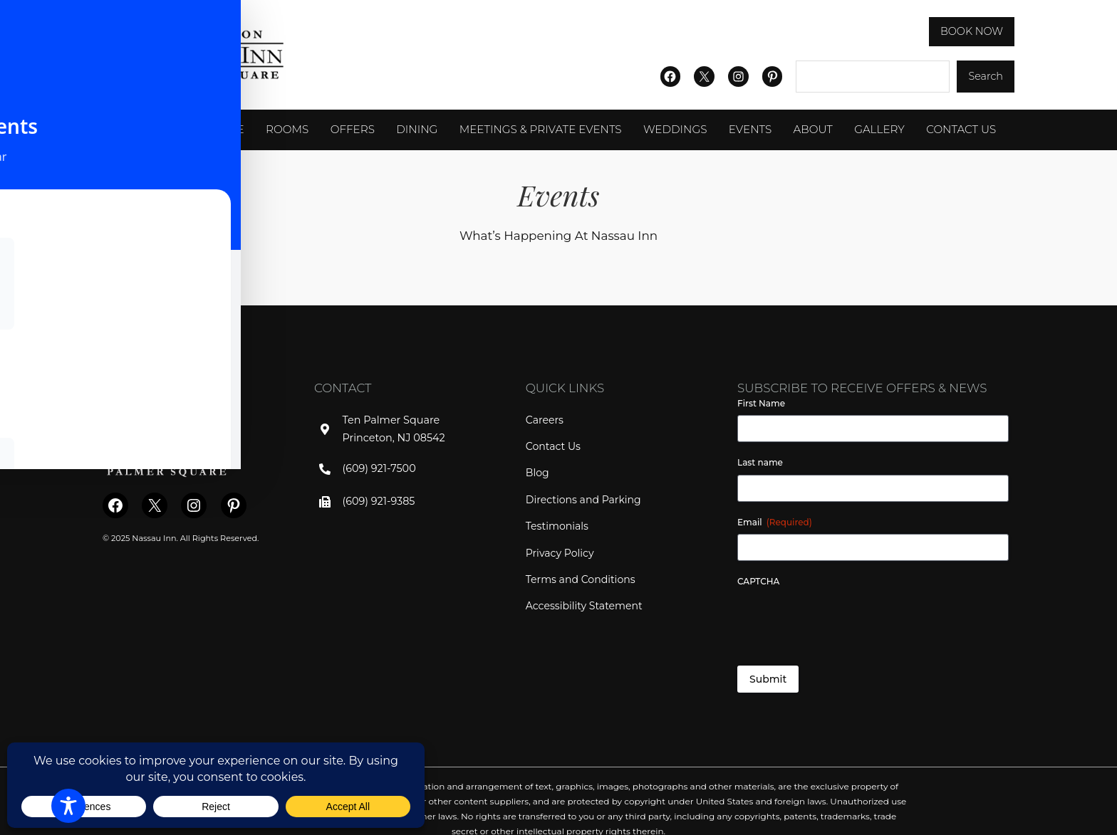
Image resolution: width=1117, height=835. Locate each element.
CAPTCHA (758, 581)
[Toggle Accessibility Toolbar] (68, 805)
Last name (760, 462)
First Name (761, 403)
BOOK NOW (974, 31)
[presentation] (845, 620)
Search (986, 76)
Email (774, 522)
